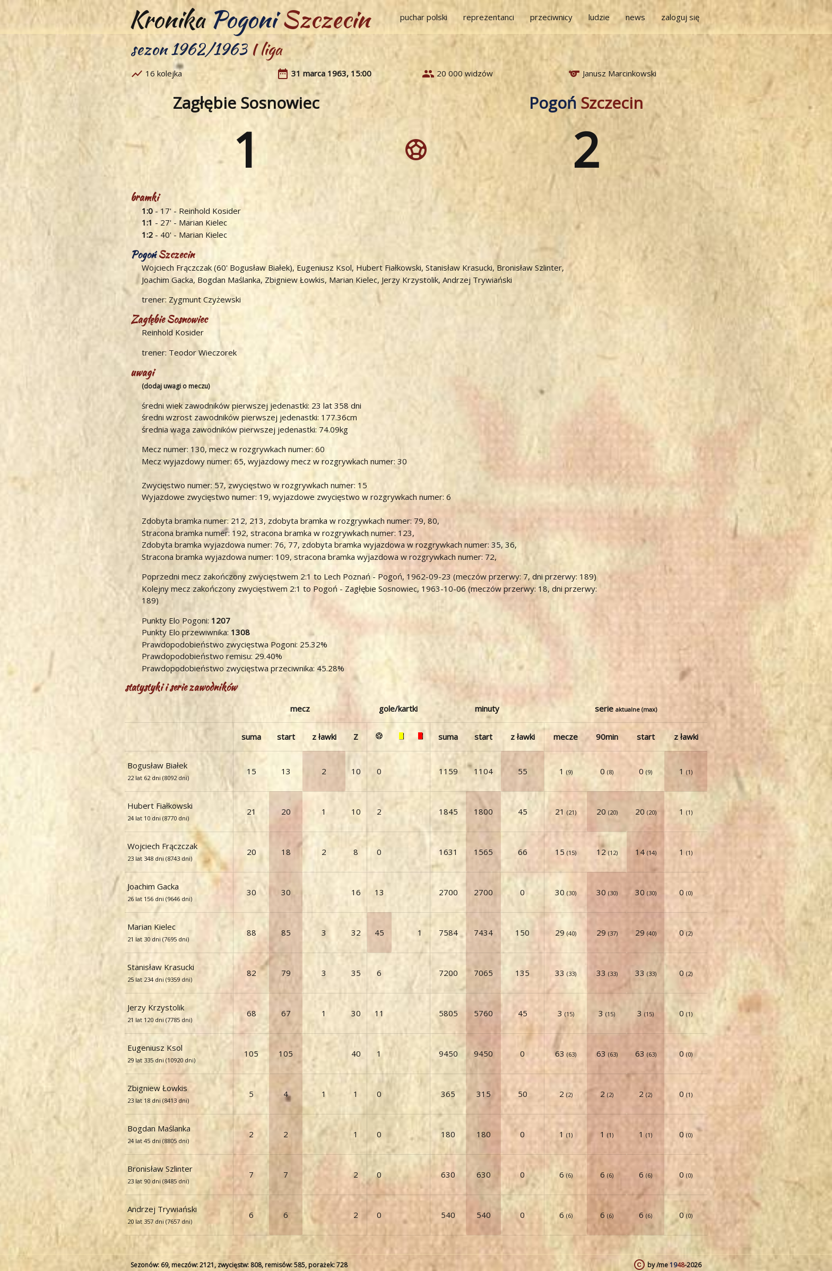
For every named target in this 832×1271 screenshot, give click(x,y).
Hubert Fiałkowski (388, 267)
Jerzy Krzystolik (410, 279)
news (635, 17)
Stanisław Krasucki (459, 267)
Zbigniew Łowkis (295, 279)
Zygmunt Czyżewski (205, 299)
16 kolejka (163, 73)
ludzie (599, 17)
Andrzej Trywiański (477, 279)
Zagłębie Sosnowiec (246, 103)
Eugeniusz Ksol (324, 267)
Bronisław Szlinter (529, 267)
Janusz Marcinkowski (619, 73)
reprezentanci (488, 17)
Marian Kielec (203, 222)
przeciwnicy (551, 17)
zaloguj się (680, 17)
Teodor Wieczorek (203, 352)
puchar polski (423, 17)
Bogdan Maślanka (229, 279)
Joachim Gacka (167, 279)
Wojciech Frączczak (177, 267)
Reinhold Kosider (210, 210)
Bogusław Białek (260, 267)
